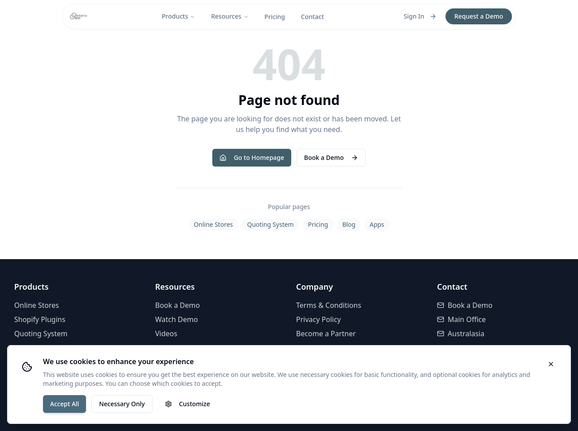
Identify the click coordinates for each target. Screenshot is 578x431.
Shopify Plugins (39, 319)
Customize (187, 404)
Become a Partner (326, 333)
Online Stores (213, 224)
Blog (348, 224)
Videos (166, 333)
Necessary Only (121, 404)
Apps (377, 224)
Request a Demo (478, 16)
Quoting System (270, 224)
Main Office (461, 319)
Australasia (460, 333)
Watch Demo (176, 319)
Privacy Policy (318, 319)
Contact (312, 16)
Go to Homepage (251, 157)
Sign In (420, 16)
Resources (229, 16)
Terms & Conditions (328, 305)
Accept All (64, 404)
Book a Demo (331, 157)
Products (178, 16)
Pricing (275, 16)
